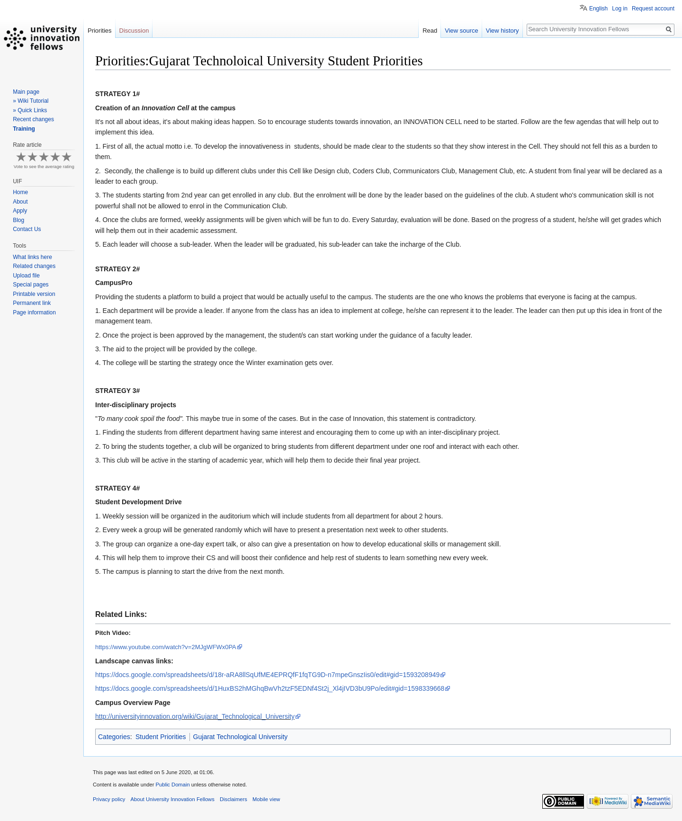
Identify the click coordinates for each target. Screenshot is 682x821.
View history (502, 30)
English (598, 8)
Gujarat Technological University (240, 737)
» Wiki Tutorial (30, 101)
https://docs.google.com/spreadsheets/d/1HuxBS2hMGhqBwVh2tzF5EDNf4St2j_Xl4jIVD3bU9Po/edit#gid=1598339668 (269, 688)
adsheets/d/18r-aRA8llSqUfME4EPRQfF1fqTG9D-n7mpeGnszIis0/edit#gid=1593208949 (267, 674)
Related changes (34, 266)
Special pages (30, 284)
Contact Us (27, 229)
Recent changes (33, 119)
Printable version (34, 294)
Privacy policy (109, 799)
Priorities (100, 30)
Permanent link (32, 303)
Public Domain (172, 784)
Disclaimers (233, 799)
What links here (32, 257)
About (20, 201)
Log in (620, 8)
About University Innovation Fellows (173, 799)
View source (461, 30)
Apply (20, 210)
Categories (114, 737)
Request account (653, 8)
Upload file (26, 275)
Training (24, 128)
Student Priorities (160, 737)
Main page (26, 92)
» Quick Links (30, 110)
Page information (34, 312)
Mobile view (266, 799)
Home (20, 192)
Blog (18, 220)
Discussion (134, 30)
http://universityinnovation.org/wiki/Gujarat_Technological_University (195, 716)
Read (429, 30)
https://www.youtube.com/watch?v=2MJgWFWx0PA (165, 647)
